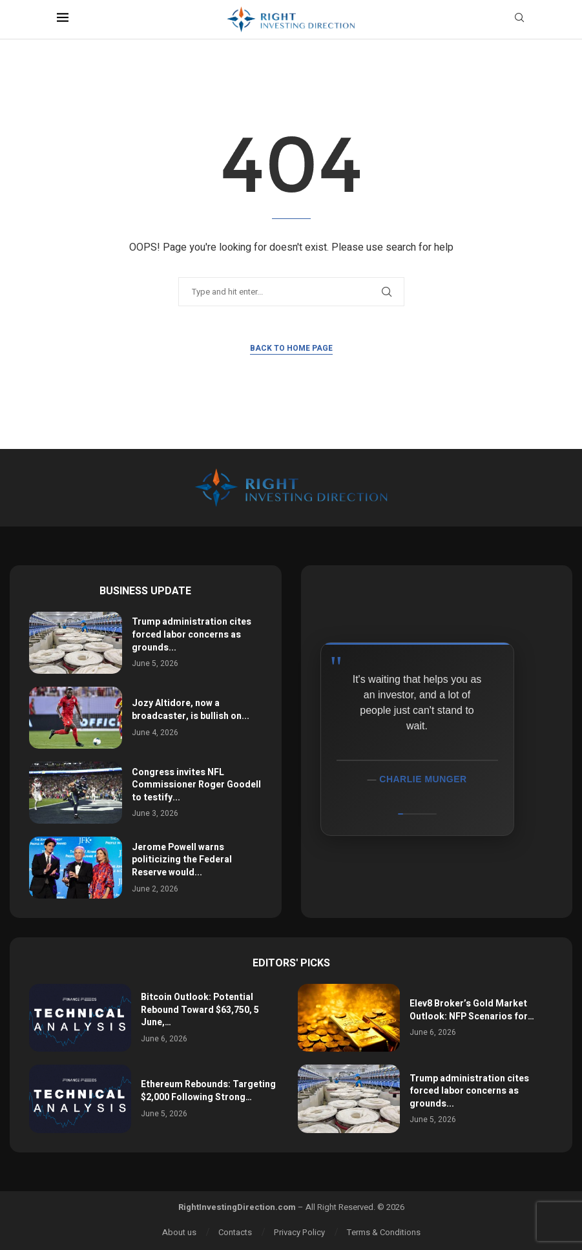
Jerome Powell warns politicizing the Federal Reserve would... (182, 859)
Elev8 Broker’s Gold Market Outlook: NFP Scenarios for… (472, 1010)
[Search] (519, 19)
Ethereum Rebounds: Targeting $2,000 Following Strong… (208, 1091)
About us (179, 1232)
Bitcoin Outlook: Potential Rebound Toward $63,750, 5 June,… (200, 1009)
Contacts (235, 1232)
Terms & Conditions (384, 1232)
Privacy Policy (299, 1232)
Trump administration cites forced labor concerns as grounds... (191, 634)
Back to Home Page (291, 348)
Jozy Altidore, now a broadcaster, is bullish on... (190, 709)
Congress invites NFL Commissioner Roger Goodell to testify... (196, 785)
